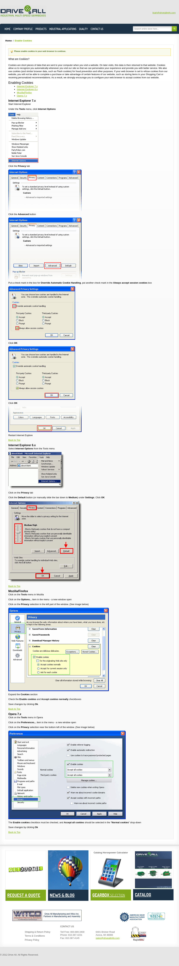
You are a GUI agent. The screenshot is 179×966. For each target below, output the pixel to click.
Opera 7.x (22, 95)
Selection (108, 895)
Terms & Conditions (35, 935)
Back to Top (14, 440)
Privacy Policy (32, 940)
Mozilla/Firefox (24, 92)
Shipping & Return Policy (37, 932)
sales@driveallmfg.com (108, 938)
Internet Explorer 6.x (27, 89)
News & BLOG (62, 895)
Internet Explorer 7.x (27, 86)
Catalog (143, 894)
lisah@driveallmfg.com (164, 12)
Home (8, 40)
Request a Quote (23, 895)
